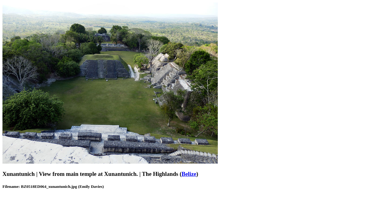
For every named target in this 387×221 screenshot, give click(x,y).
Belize (189, 174)
